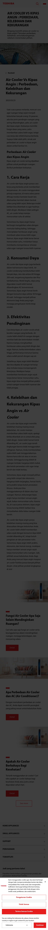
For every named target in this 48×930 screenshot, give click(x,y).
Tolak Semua (24, 904)
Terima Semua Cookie (24, 911)
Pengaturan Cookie (24, 897)
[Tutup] (45, 882)
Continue (40, 925)
